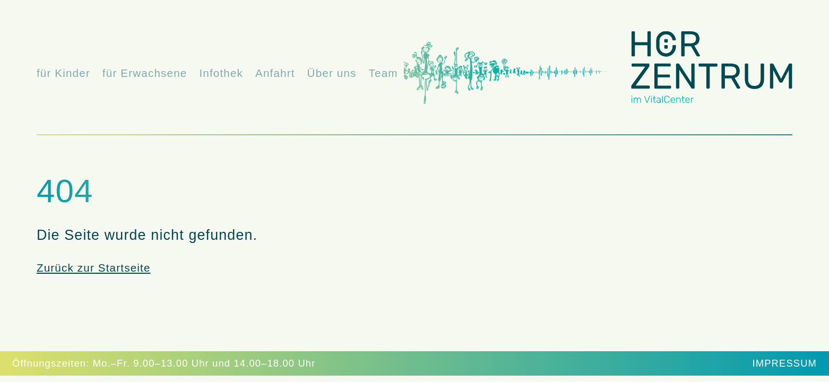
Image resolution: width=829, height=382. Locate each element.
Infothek (221, 73)
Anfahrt (275, 73)
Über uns (332, 73)
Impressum (785, 363)
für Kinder (63, 73)
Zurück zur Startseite (94, 268)
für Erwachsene (144, 73)
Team (383, 73)
